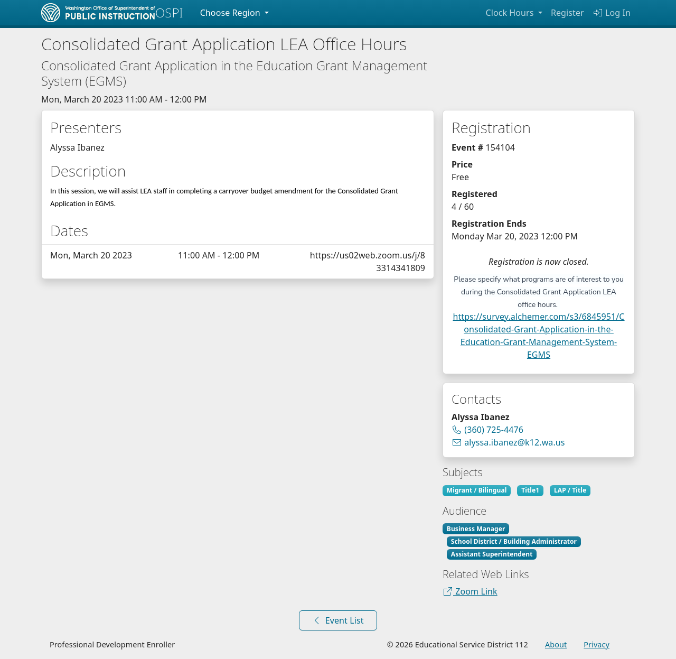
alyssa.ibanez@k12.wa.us (508, 442)
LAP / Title (570, 490)
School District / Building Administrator (514, 541)
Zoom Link (470, 591)
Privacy (596, 644)
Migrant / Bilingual (477, 490)
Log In (612, 12)
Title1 (530, 490)
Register (567, 12)
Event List (337, 620)
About (556, 644)
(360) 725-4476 (492, 429)
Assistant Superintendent (492, 554)
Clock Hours (510, 12)
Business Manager (476, 528)
